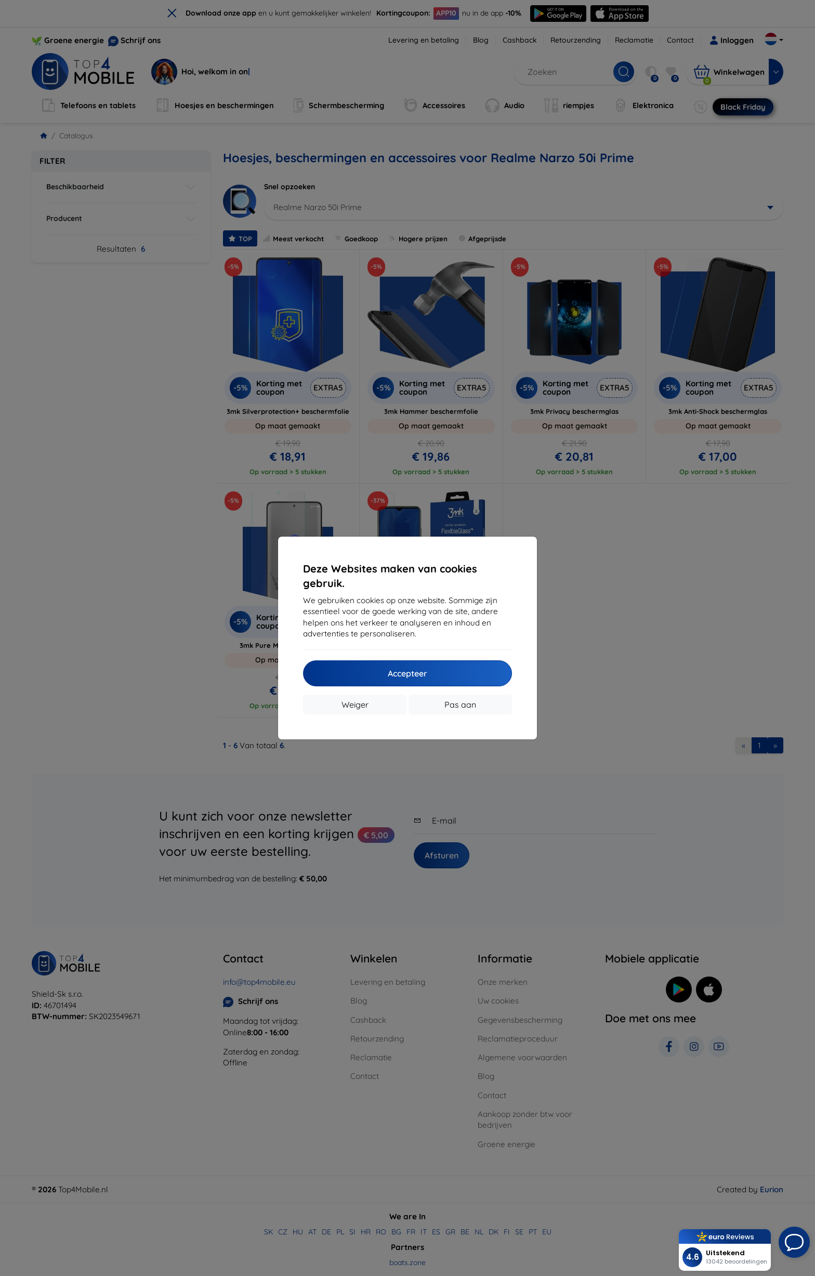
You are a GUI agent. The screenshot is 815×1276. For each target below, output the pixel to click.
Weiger (355, 704)
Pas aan (460, 704)
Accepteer (407, 673)
